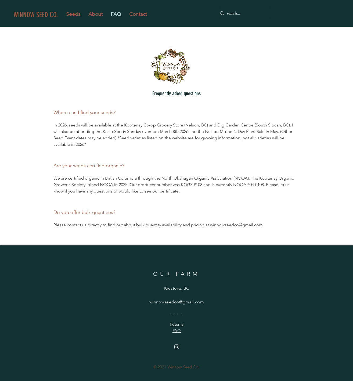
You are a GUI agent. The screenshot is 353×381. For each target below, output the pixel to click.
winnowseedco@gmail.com (176, 301)
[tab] (176, 173)
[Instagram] (177, 347)
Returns (176, 324)
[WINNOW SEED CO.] (37, 14)
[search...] (243, 13)
